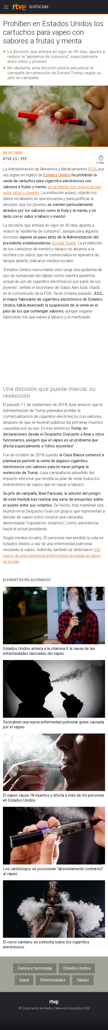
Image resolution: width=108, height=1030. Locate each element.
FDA (93, 169)
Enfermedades (52, 980)
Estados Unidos (57, 175)
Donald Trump (64, 243)
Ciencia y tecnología (34, 968)
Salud (24, 980)
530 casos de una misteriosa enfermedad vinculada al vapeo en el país (52, 555)
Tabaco (83, 980)
